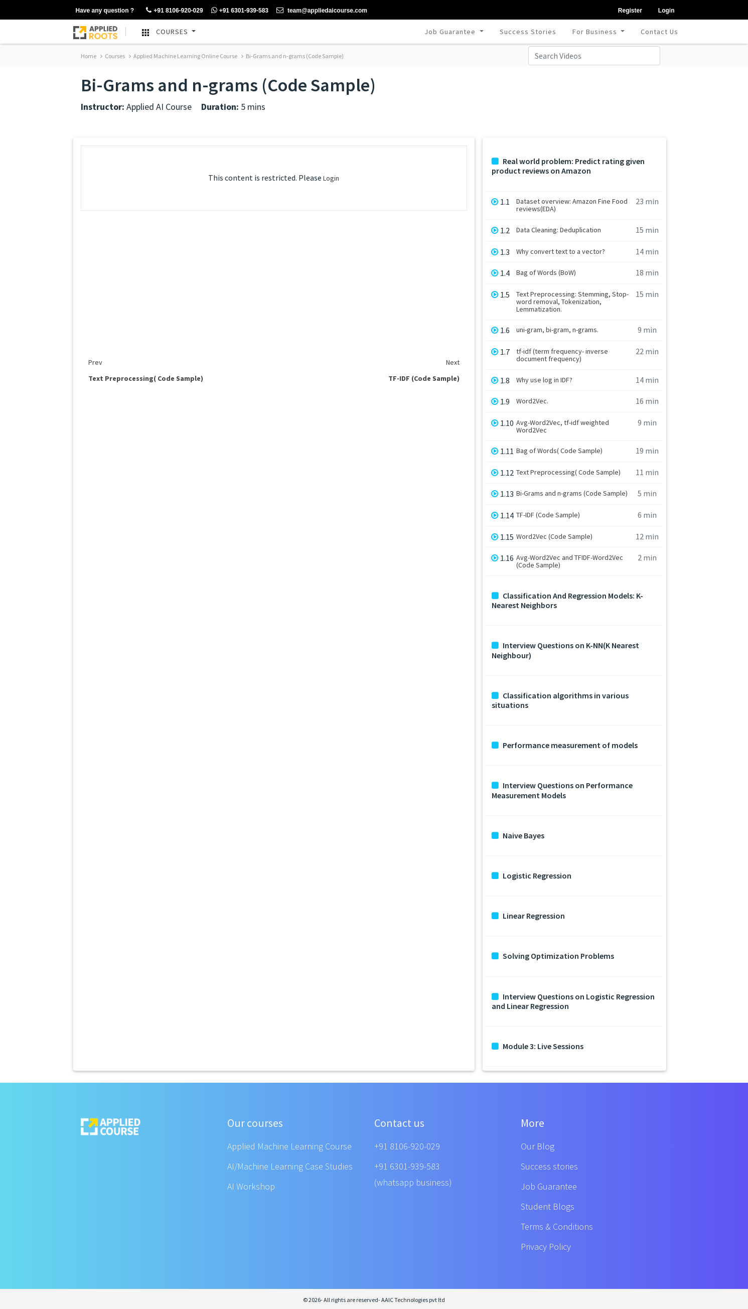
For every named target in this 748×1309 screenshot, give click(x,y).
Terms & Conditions (557, 1226)
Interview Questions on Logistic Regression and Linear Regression (573, 1001)
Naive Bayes (518, 835)
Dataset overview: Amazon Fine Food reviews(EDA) (572, 205)
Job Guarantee (451, 31)
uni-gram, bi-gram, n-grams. (557, 330)
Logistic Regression (531, 876)
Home (88, 56)
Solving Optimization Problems (553, 956)
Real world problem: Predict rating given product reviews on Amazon (568, 166)
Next (453, 362)
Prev (95, 362)
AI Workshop (251, 1186)
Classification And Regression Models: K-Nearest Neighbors (567, 600)
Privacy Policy (546, 1246)
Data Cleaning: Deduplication (558, 230)
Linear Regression (528, 916)
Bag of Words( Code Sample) (559, 451)
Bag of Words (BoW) (546, 272)
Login (331, 178)
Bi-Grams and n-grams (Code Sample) (292, 56)
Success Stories (528, 31)
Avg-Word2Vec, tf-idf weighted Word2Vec (562, 426)
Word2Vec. (532, 401)
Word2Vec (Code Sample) (554, 536)
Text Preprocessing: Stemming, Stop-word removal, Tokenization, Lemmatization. (572, 301)
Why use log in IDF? (544, 380)
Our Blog (537, 1146)
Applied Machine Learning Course (289, 1146)
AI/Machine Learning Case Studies (290, 1166)
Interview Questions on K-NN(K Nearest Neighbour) (565, 650)
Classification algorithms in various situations (560, 700)
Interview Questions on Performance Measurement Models (562, 790)
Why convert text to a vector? (560, 251)
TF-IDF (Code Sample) (548, 515)
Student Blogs (547, 1206)
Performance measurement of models (565, 745)
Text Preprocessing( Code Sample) (568, 472)
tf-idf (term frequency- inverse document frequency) (562, 355)
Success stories (549, 1166)
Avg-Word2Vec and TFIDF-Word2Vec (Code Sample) (569, 561)
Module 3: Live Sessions (537, 1046)
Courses (112, 56)
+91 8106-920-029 (407, 1146)
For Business (595, 31)
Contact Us (659, 31)
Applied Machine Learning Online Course (183, 56)
